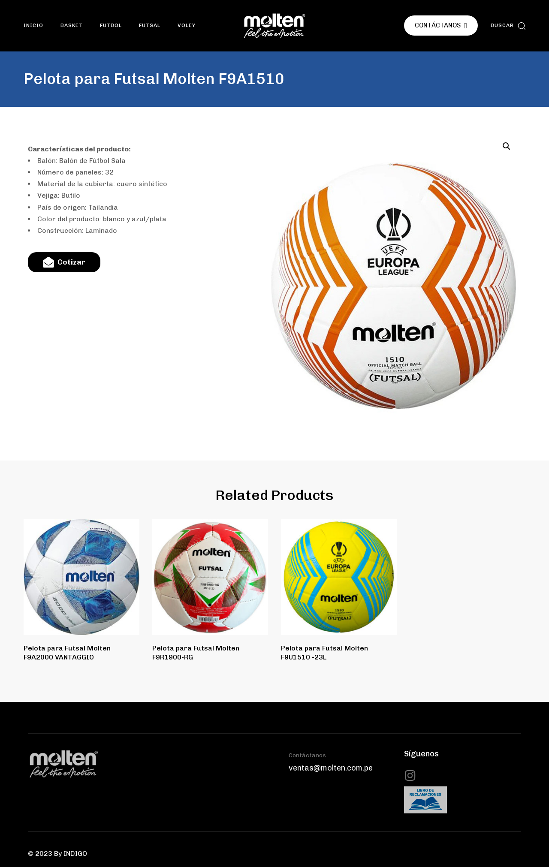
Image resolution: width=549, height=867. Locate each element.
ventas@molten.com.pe (331, 768)
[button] (508, 25)
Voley (187, 25)
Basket (71, 25)
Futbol (111, 25)
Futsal (149, 25)
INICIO (33, 25)
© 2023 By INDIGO (57, 853)
